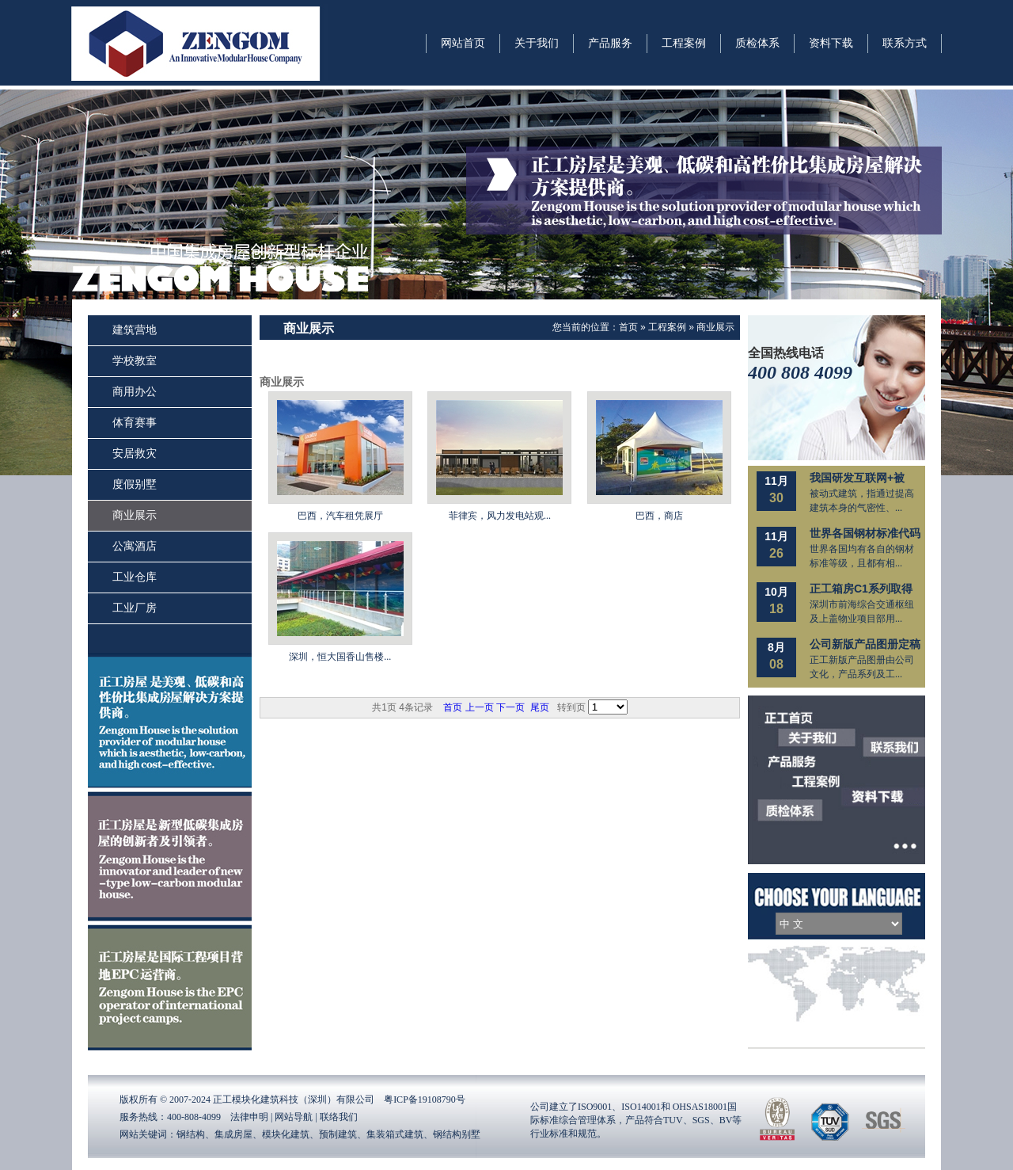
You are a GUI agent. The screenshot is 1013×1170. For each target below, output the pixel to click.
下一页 (510, 707)
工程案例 (667, 327)
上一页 (479, 707)
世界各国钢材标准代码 (865, 533)
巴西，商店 (659, 515)
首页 (628, 327)
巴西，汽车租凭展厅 (340, 515)
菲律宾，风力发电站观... (500, 515)
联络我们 (339, 1116)
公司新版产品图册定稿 (865, 644)
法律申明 (249, 1116)
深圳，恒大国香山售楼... (340, 656)
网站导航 (294, 1116)
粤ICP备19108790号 (424, 1099)
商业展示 (715, 327)
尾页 (539, 707)
